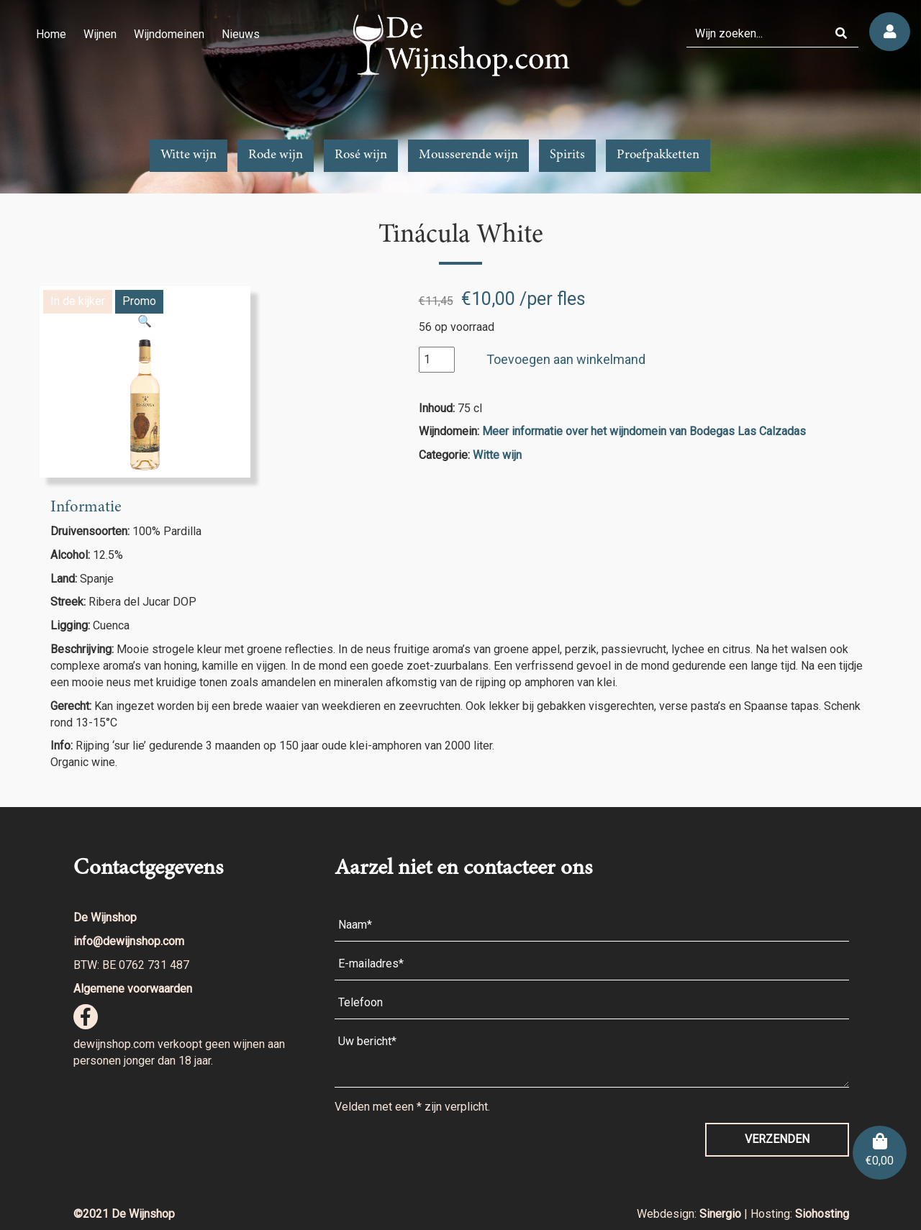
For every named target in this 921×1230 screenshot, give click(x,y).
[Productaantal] (437, 360)
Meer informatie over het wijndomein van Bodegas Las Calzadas (644, 431)
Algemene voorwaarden (132, 989)
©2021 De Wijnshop (124, 1214)
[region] (460, 96)
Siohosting (822, 1214)
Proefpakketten (658, 155)
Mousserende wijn (468, 155)
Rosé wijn (361, 155)
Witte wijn (188, 155)
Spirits (567, 155)
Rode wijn (275, 155)
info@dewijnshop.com (128, 941)
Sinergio (721, 1214)
